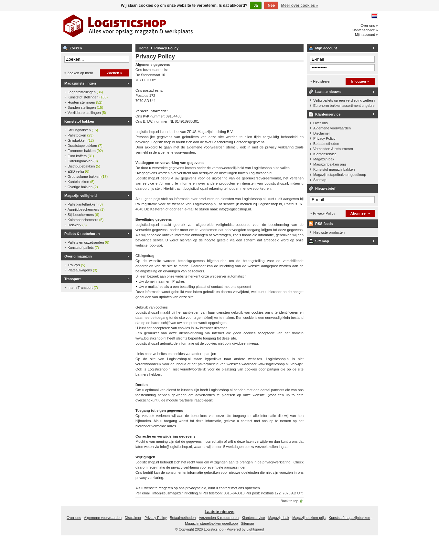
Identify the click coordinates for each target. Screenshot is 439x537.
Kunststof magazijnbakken (334, 169)
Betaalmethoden (326, 144)
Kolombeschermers (85, 220)
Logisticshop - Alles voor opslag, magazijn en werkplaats (146, 27)
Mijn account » (366, 34)
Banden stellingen (85, 107)
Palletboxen (80, 135)
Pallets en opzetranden (88, 242)
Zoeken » (114, 73)
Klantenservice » (365, 30)
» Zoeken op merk (78, 73)
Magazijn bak (323, 159)
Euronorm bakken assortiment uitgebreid (344, 105)
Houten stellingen (85, 102)
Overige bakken (83, 187)
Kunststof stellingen (88, 97)
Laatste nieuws (328, 92)
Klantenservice (327, 114)
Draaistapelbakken (85, 145)
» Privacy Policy (322, 213)
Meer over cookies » (299, 5)
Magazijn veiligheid (80, 196)
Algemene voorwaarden (332, 128)
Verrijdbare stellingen (87, 113)
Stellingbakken (83, 130)
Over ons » (369, 25)
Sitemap (319, 180)
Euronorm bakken (85, 151)
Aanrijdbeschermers (86, 209)
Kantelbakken (81, 182)
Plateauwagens (82, 270)
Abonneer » (360, 213)
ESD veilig (78, 171)
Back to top (289, 501)
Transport (72, 279)
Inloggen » (360, 81)
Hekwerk (77, 225)
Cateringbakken (83, 161)
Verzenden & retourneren (333, 149)
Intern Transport (83, 287)
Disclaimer (321, 133)
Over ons (320, 123)
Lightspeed (255, 529)
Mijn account (326, 48)
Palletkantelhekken (85, 204)
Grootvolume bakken (88, 176)
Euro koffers (81, 156)
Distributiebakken (84, 166)
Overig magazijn (78, 256)
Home (144, 48)
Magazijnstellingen (80, 83)
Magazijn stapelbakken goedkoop (339, 175)
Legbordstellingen (85, 92)
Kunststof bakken (79, 121)
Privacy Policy (167, 48)
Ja (255, 5)
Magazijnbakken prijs (330, 164)
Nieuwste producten (329, 232)
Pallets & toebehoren (82, 234)
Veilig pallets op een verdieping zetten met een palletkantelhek (344, 100)
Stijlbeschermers (83, 215)
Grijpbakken (81, 140)
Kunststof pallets (83, 247)
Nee (271, 5)
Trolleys (76, 265)
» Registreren (320, 81)
